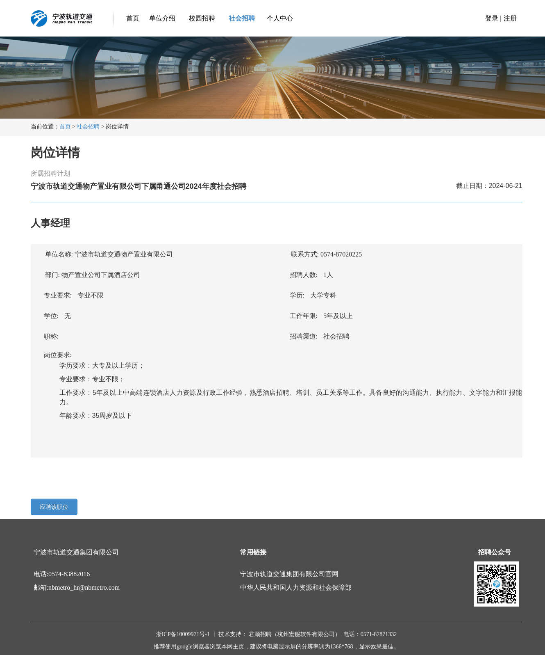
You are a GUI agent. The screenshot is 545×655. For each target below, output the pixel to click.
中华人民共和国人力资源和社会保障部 (296, 587)
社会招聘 (241, 18)
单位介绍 (161, 18)
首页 (132, 18)
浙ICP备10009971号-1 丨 (187, 634)
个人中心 (280, 18)
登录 (491, 18)
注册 (510, 18)
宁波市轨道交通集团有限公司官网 (289, 573)
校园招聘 (201, 18)
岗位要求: (55, 354)
